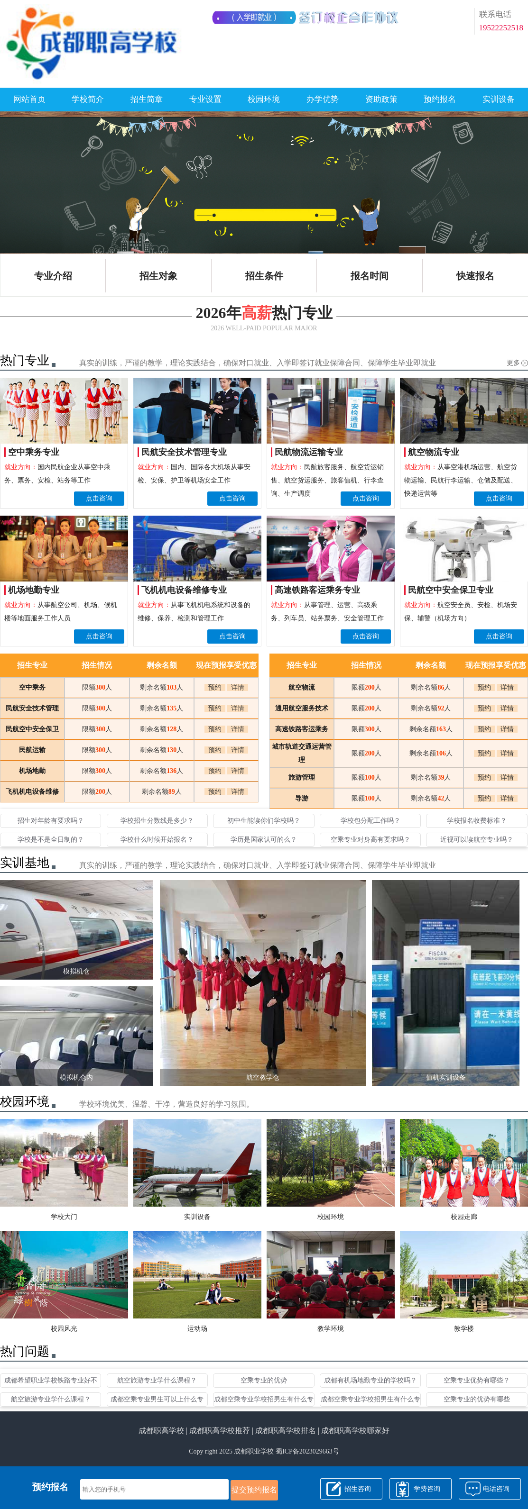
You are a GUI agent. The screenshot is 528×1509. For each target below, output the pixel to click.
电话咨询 (496, 1488)
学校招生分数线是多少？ (157, 820)
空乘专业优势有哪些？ (477, 1380)
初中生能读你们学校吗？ (263, 820)
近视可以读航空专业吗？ (476, 839)
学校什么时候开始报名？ (157, 839)
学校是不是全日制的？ (51, 839)
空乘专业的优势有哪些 (477, 1399)
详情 (237, 687)
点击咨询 (99, 498)
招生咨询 (357, 1488)
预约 (215, 687)
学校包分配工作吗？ (370, 820)
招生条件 (264, 276)
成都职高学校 (161, 1431)
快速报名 (475, 276)
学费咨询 (427, 1488)
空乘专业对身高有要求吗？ (370, 839)
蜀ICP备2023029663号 (307, 1451)
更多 (517, 362)
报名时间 (370, 276)
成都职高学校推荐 (219, 1431)
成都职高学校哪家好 (355, 1431)
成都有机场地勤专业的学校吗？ (370, 1380)
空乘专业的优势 (264, 1380)
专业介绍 (53, 276)
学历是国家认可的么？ (264, 839)
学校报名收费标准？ (477, 820)
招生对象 (158, 276)
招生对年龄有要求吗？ (51, 820)
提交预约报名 (254, 1490)
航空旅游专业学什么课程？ (157, 1380)
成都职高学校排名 (285, 1431)
